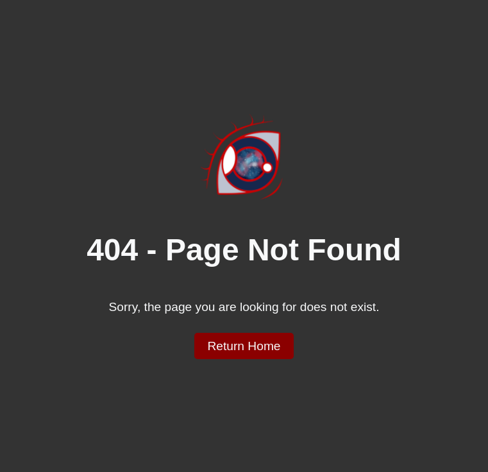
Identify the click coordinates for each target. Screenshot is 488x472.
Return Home (243, 346)
